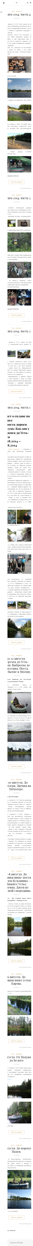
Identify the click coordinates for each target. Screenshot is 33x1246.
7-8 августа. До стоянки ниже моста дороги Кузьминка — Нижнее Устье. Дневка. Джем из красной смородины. (16, 882)
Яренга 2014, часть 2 (16, 331)
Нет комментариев (25, 397)
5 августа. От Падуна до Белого (16, 1058)
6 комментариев (26, 649)
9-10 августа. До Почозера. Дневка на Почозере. (16, 785)
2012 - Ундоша (16, 655)
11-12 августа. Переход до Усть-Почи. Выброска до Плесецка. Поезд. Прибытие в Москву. (16, 665)
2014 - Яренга (16, 11)
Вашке (4, 459)
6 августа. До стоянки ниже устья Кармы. (16, 980)
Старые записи (8, 1230)
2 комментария (26, 321)
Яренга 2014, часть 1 (16, 407)
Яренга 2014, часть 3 (17, 198)
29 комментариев (25, 188)
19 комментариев (25, 772)
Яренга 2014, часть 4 (17, 14)
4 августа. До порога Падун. (16, 1149)
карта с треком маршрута (11, 449)
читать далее (16, 182)
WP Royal (20, 1242)
